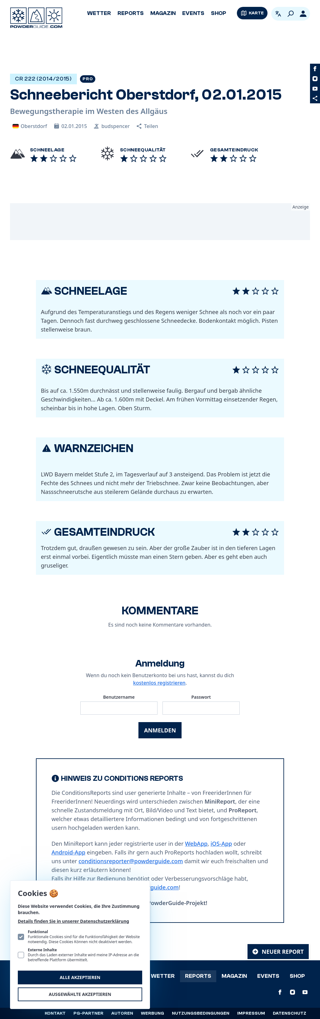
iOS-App (221, 843)
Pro (87, 78)
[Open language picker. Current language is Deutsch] (278, 13)
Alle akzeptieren (80, 977)
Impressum (251, 1013)
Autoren (122, 1013)
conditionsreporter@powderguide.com (130, 861)
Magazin (163, 13)
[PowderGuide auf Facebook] (315, 69)
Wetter (99, 13)
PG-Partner (88, 1013)
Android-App (68, 852)
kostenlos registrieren (159, 682)
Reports (131, 13)
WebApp (196, 843)
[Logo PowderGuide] (36, 17)
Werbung (152, 1013)
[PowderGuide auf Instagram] (315, 79)
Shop (218, 13)
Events (193, 13)
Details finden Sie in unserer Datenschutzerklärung (73, 921)
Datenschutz (289, 1013)
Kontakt (55, 1013)
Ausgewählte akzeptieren (80, 994)
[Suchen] (290, 13)
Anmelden (160, 730)
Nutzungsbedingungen (200, 1013)
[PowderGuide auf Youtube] (315, 89)
